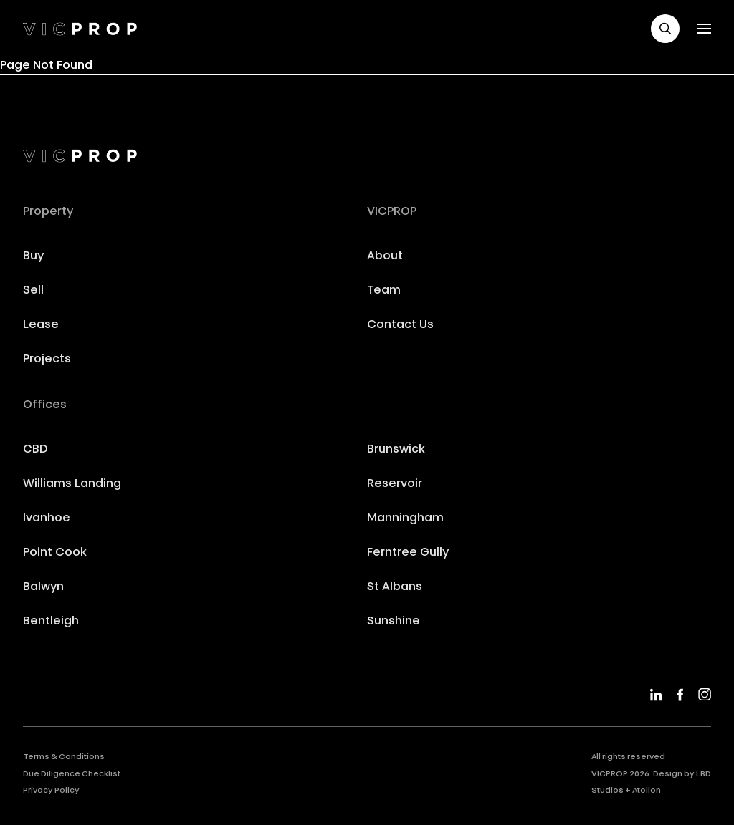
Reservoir (394, 484)
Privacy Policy (51, 791)
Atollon (646, 791)
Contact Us (400, 325)
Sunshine (393, 621)
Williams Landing (72, 484)
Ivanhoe (46, 518)
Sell (33, 290)
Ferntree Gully (408, 553)
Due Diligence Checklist (71, 774)
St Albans (394, 587)
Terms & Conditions (64, 757)
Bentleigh (51, 621)
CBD (35, 449)
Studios (607, 791)
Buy (33, 256)
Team (384, 290)
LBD (703, 774)
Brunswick (396, 449)
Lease (41, 325)
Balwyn (43, 587)
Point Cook (55, 553)
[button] (665, 28)
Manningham (405, 518)
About (385, 256)
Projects (47, 359)
